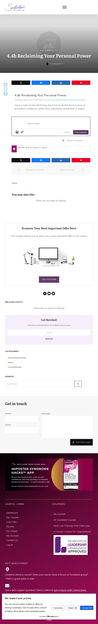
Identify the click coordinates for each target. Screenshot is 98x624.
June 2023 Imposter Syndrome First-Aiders (68, 100)
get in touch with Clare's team (70, 590)
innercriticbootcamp (17, 357)
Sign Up (49, 339)
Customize (58, 608)
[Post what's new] (57, 124)
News (10, 362)
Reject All (72, 608)
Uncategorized (14, 367)
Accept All (86, 608)
